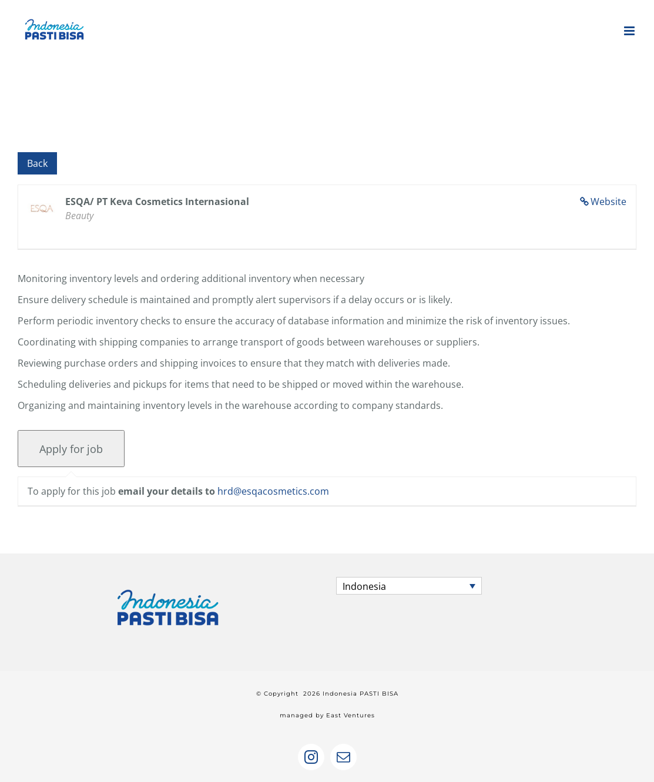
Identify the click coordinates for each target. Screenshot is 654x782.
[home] (168, 587)
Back (37, 163)
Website (608, 201)
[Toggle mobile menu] (630, 31)
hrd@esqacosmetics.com (273, 491)
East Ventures (350, 715)
